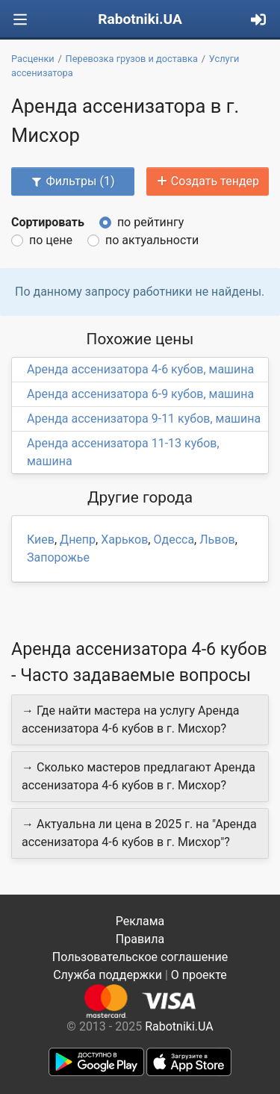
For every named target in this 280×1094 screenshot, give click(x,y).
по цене (50, 240)
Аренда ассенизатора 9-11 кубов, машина (144, 418)
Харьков (124, 539)
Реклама (140, 921)
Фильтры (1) (72, 181)
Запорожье (58, 557)
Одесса (173, 539)
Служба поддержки (107, 975)
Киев (41, 539)
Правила (140, 939)
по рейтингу (150, 222)
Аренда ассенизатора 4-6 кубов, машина (140, 369)
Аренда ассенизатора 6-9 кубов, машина (140, 394)
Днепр (78, 539)
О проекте (199, 975)
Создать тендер (207, 181)
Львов (216, 539)
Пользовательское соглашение (140, 957)
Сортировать (47, 222)
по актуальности (152, 240)
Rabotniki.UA (140, 19)
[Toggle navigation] (20, 19)
